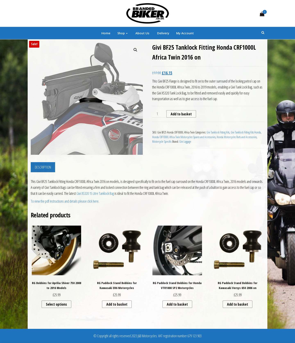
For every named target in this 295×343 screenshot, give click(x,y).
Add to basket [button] (116, 304)
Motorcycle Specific (162, 141)
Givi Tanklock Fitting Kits (217, 132)
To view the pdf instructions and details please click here (65, 201)
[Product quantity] (159, 114)
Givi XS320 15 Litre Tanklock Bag (95, 193)
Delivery (162, 33)
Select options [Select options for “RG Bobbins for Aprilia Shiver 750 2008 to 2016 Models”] (56, 304)
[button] (135, 50)
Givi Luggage (185, 141)
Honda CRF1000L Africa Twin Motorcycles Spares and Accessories (184, 137)
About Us (142, 33)
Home (105, 33)
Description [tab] (43, 167)
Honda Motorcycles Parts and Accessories (237, 137)
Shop (122, 33)
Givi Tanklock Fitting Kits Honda (246, 132)
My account (185, 33)
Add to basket (181, 113)
